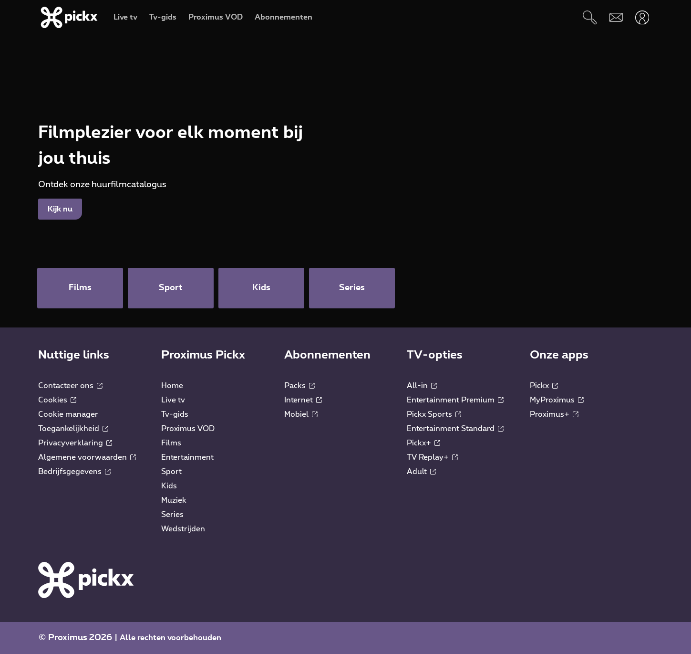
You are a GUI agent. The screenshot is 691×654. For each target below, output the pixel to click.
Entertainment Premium (455, 400)
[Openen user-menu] (642, 17)
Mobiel (301, 414)
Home (172, 386)
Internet (303, 400)
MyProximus (557, 400)
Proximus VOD (188, 428)
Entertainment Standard (455, 428)
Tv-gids (174, 414)
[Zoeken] (590, 17)
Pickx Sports (434, 414)
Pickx (544, 386)
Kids (169, 486)
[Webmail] (616, 17)
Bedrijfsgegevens (74, 471)
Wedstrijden (183, 529)
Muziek (173, 500)
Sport (171, 471)
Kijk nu (60, 209)
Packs (299, 386)
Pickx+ (423, 443)
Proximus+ (554, 414)
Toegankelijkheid (73, 428)
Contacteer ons (70, 386)
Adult (421, 471)
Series (172, 514)
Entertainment (187, 457)
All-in (422, 386)
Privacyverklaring (75, 443)
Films (171, 443)
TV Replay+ (432, 457)
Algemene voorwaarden (87, 457)
